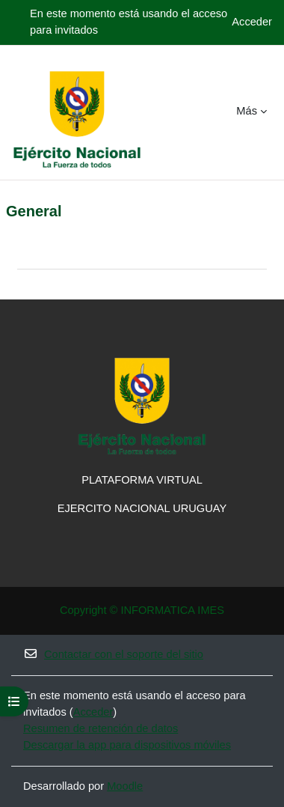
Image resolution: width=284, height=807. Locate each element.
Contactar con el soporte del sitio (113, 654)
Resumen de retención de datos (100, 728)
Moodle (125, 786)
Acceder (252, 22)
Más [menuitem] (246, 111)
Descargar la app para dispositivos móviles (127, 745)
